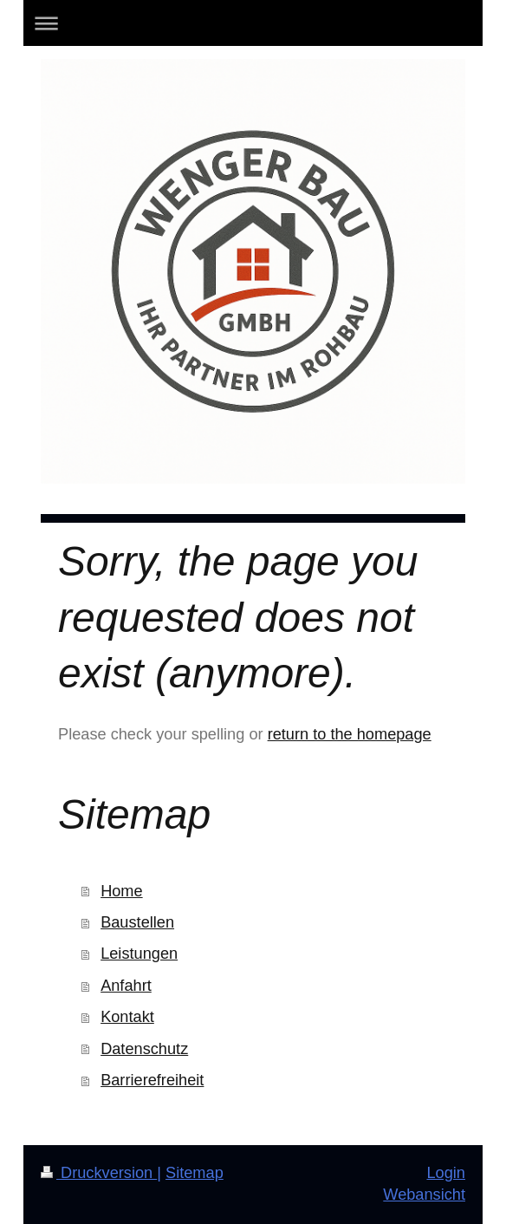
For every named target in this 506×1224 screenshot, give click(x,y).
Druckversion (99, 1173)
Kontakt (127, 1016)
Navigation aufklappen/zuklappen (253, 23)
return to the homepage (349, 734)
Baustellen (137, 922)
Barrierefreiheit (152, 1080)
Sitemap (194, 1173)
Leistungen (139, 953)
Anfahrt (126, 985)
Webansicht (424, 1194)
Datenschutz (144, 1049)
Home (122, 891)
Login (445, 1173)
